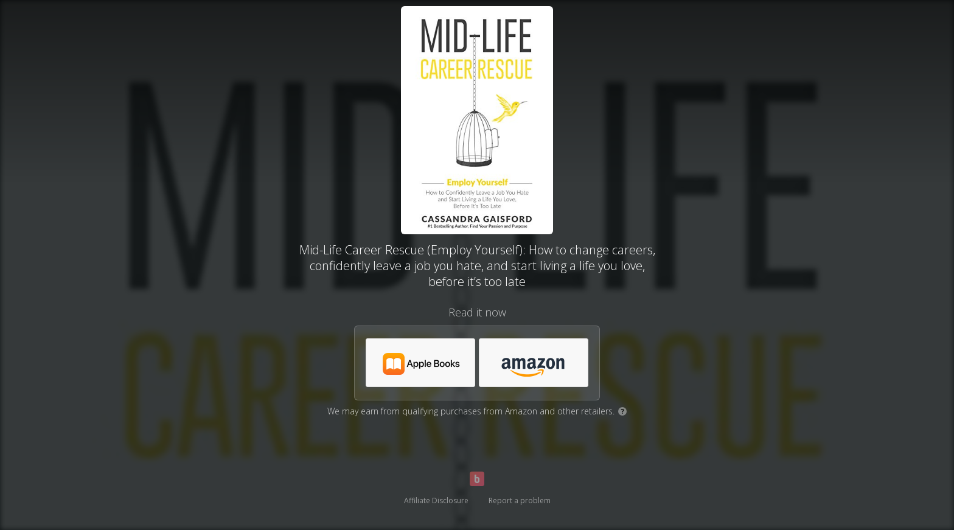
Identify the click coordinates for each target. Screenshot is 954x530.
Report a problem (520, 500)
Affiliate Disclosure (436, 500)
